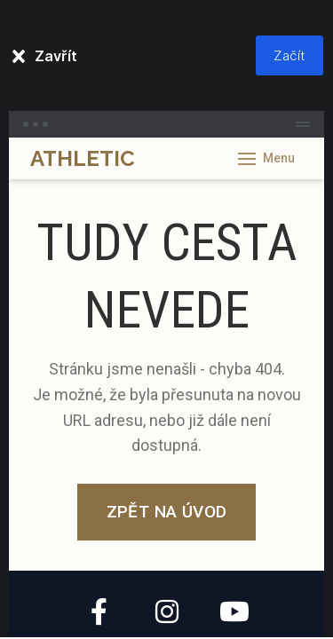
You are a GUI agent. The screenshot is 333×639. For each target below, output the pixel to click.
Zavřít (56, 56)
